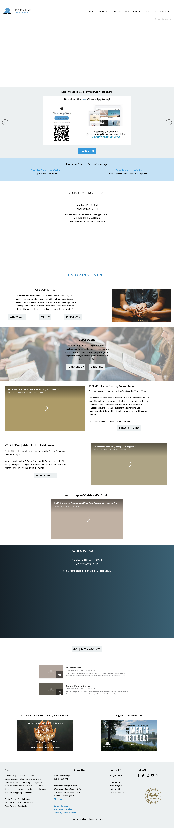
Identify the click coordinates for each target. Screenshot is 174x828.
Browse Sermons (128, 427)
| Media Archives (86, 649)
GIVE (156, 11)
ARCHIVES (165, 11)
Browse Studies (45, 475)
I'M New (45, 316)
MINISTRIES (117, 11)
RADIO (147, 11)
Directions (73, 316)
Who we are (17, 316)
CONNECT (104, 11)
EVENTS (137, 11)
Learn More (87, 150)
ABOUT (92, 11)
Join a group (76, 366)
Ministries (96, 366)
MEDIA (128, 11)
